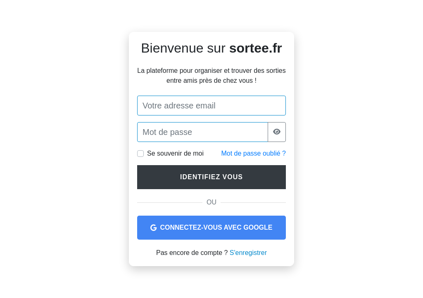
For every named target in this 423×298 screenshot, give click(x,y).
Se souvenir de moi (175, 153)
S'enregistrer (248, 252)
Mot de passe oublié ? (253, 153)
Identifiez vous (211, 176)
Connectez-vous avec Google (211, 227)
